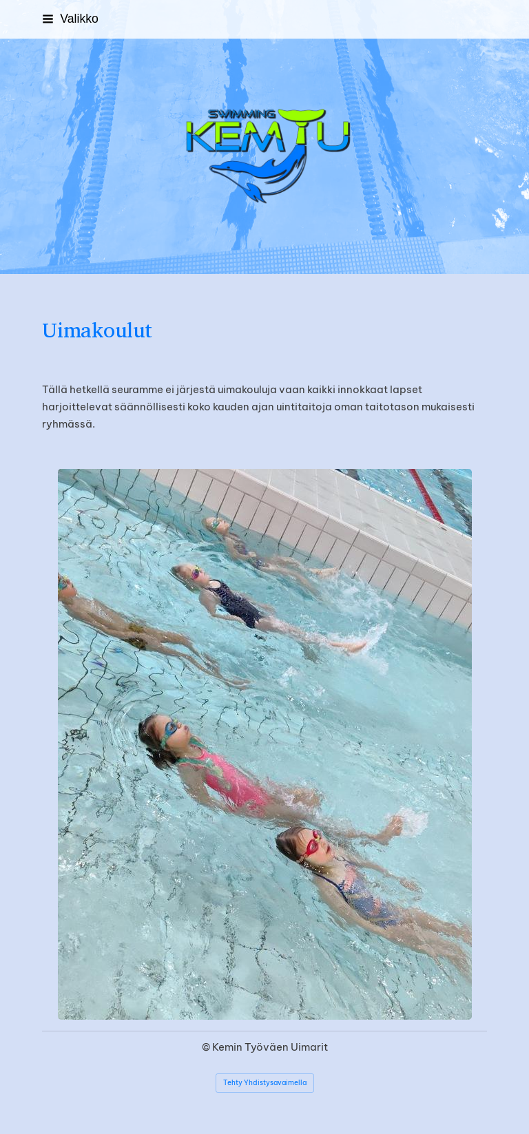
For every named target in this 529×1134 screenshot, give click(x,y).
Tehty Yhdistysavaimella (265, 1082)
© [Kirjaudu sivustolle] (207, 1046)
